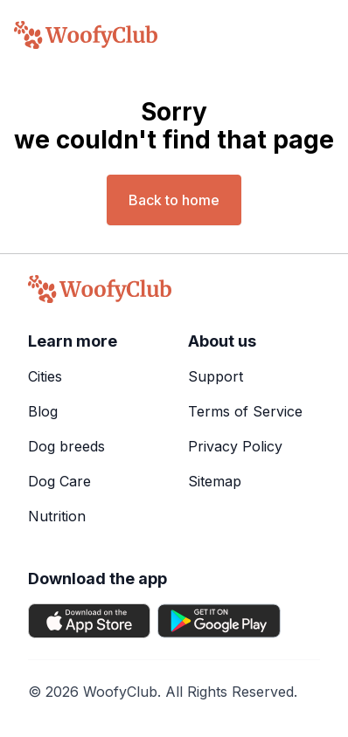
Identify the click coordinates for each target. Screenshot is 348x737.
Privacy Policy (235, 446)
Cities (45, 376)
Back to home (174, 200)
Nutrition (57, 516)
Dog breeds (66, 446)
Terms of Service (245, 411)
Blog (43, 411)
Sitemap (214, 481)
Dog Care (59, 481)
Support (215, 376)
